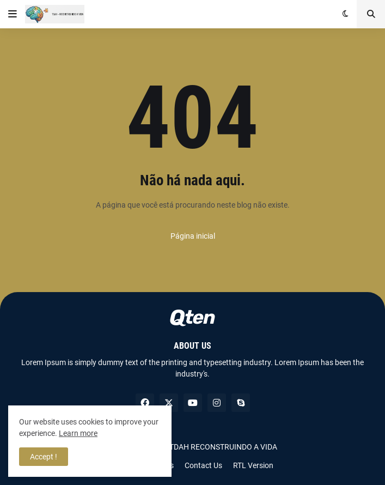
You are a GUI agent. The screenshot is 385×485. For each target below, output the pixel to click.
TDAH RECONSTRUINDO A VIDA (223, 446)
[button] (12, 14)
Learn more (78, 433)
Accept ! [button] (43, 456)
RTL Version (253, 465)
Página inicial (192, 236)
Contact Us (203, 465)
